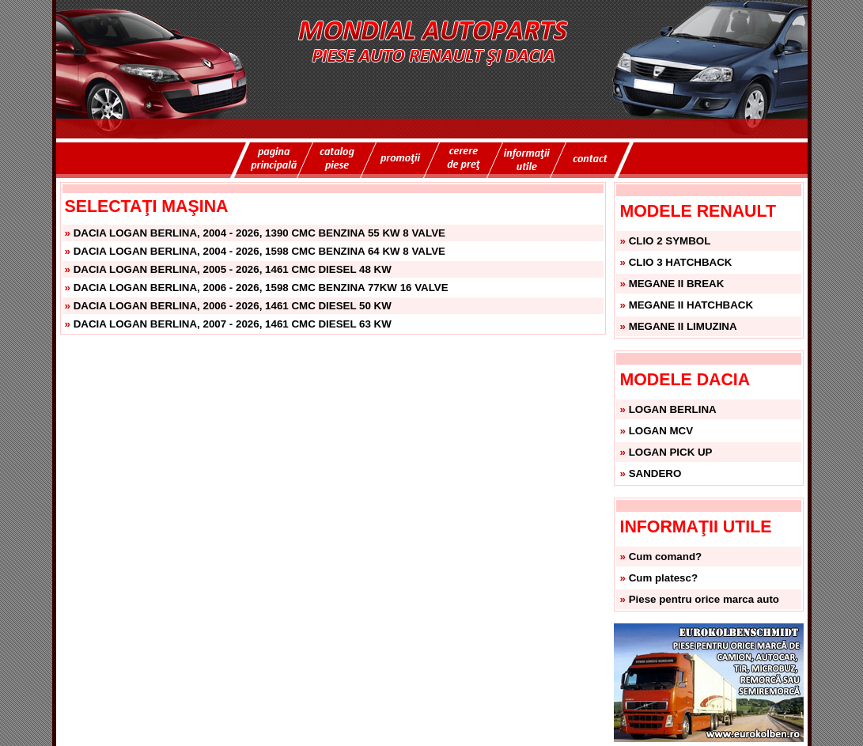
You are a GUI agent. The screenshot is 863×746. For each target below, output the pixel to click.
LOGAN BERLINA (673, 409)
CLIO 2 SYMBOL (670, 241)
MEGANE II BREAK (677, 284)
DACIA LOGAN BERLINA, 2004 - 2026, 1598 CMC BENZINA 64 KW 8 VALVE (259, 251)
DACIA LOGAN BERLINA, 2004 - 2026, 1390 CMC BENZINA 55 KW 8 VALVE (259, 233)
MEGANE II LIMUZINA (683, 326)
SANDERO (655, 473)
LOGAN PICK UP (671, 452)
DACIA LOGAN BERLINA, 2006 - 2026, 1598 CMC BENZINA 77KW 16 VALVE (261, 287)
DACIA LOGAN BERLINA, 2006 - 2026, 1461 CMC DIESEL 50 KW (233, 306)
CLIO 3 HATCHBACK (680, 262)
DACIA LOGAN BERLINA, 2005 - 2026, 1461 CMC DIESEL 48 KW (233, 269)
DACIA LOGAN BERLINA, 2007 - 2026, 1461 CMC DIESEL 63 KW (233, 324)
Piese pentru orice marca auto (704, 599)
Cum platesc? (663, 578)
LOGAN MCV (661, 431)
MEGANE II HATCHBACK (691, 305)
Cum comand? (665, 556)
